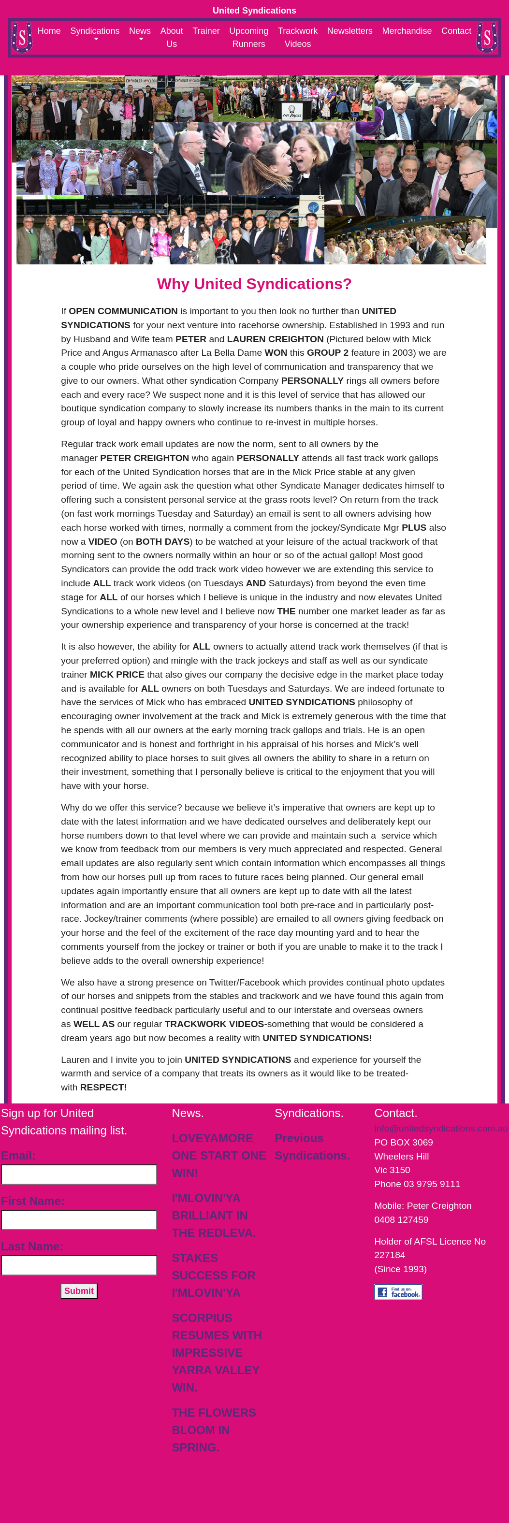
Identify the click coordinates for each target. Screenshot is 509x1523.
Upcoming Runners (248, 37)
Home (49, 31)
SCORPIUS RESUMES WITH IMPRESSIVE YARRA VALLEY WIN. (217, 1352)
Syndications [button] (94, 31)
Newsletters (350, 31)
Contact (456, 31)
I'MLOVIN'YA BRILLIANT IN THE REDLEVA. (214, 1215)
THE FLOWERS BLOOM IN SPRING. (214, 1430)
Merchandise (407, 31)
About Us (171, 37)
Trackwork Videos (298, 37)
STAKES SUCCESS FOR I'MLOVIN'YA (213, 1275)
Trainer (205, 31)
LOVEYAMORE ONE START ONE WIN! (219, 1155)
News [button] (140, 31)
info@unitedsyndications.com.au (441, 1128)
